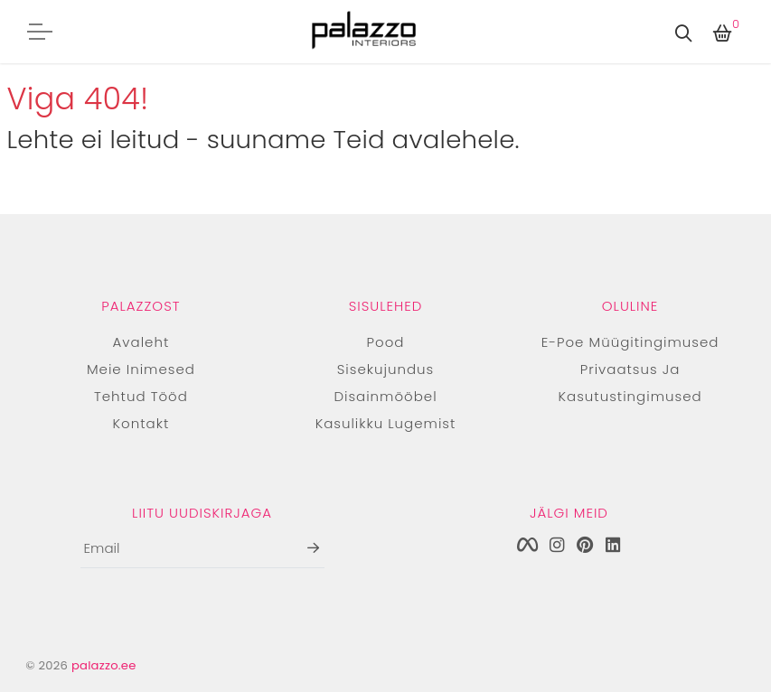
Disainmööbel (385, 396)
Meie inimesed (141, 369)
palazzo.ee (103, 665)
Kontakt (141, 423)
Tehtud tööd (141, 396)
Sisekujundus (385, 369)
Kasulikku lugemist (385, 423)
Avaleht (141, 341)
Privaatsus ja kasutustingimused (630, 383)
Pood (386, 341)
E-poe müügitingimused (630, 341)
